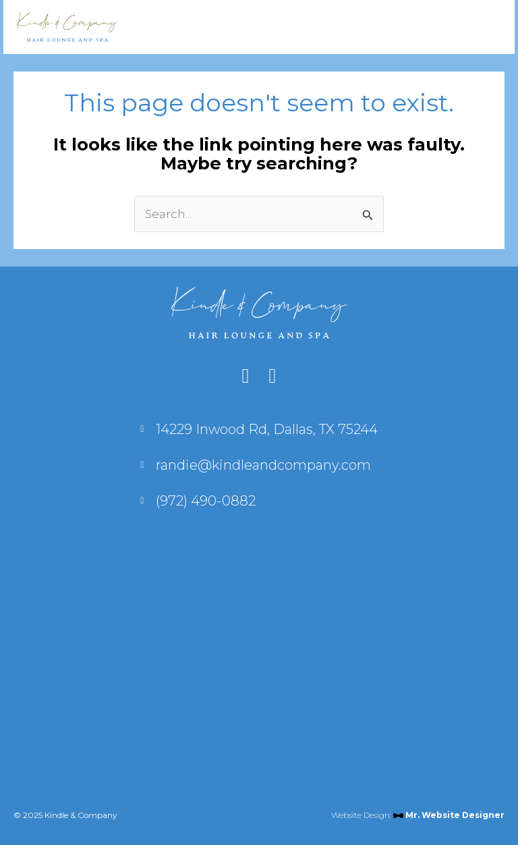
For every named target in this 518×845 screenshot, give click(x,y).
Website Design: (418, 815)
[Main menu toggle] (479, 27)
